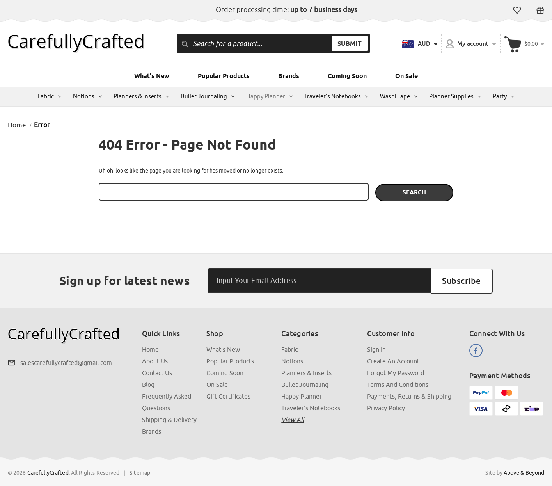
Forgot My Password (395, 371)
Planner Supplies (455, 96)
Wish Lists (517, 10)
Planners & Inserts (141, 96)
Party (503, 96)
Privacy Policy (386, 406)
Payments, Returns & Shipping (409, 395)
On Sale (406, 76)
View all (292, 418)
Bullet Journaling (207, 96)
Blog (148, 383)
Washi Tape (398, 96)
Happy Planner (269, 96)
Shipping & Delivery (169, 418)
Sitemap (140, 471)
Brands (288, 76)
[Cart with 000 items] (524, 43)
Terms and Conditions (397, 383)
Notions (87, 96)
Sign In (376, 348)
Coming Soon (347, 76)
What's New (151, 76)
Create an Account (393, 359)
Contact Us (157, 371)
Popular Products (224, 76)
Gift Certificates (540, 10)
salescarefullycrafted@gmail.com (66, 361)
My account (471, 43)
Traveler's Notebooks (336, 96)
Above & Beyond (524, 471)
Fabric (49, 96)
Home (150, 348)
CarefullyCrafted (48, 471)
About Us (155, 359)
